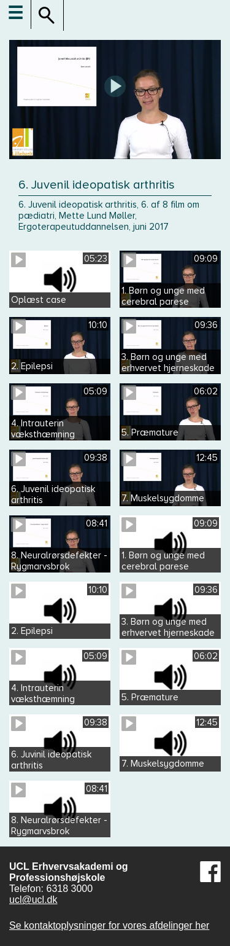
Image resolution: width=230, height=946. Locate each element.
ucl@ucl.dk (33, 899)
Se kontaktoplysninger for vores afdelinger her (109, 925)
